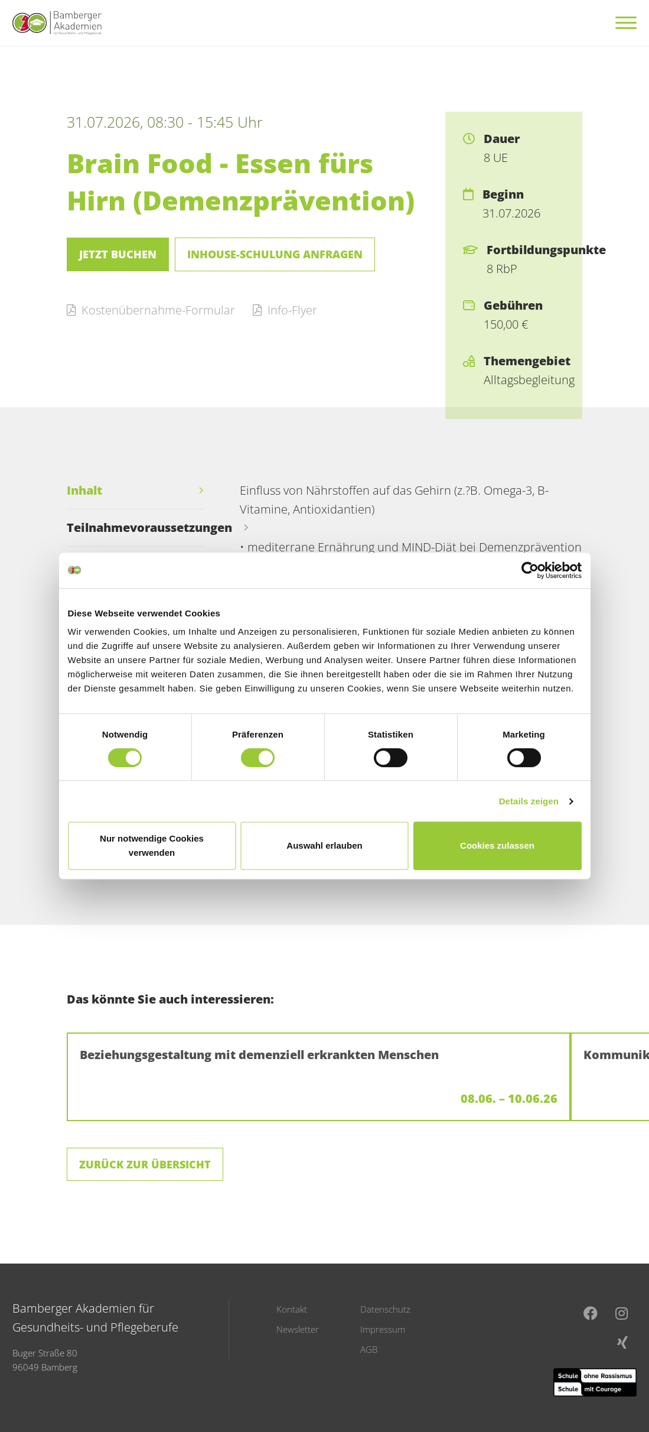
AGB (368, 1349)
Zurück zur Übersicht (145, 1164)
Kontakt (291, 1309)
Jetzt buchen (117, 254)
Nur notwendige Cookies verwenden (152, 845)
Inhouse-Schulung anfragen (275, 254)
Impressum (382, 1329)
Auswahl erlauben (324, 845)
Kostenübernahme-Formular (151, 310)
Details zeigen (529, 801)
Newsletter (297, 1329)
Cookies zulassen (497, 845)
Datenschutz (385, 1309)
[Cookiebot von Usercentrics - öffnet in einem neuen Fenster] (530, 570)
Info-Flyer (285, 310)
